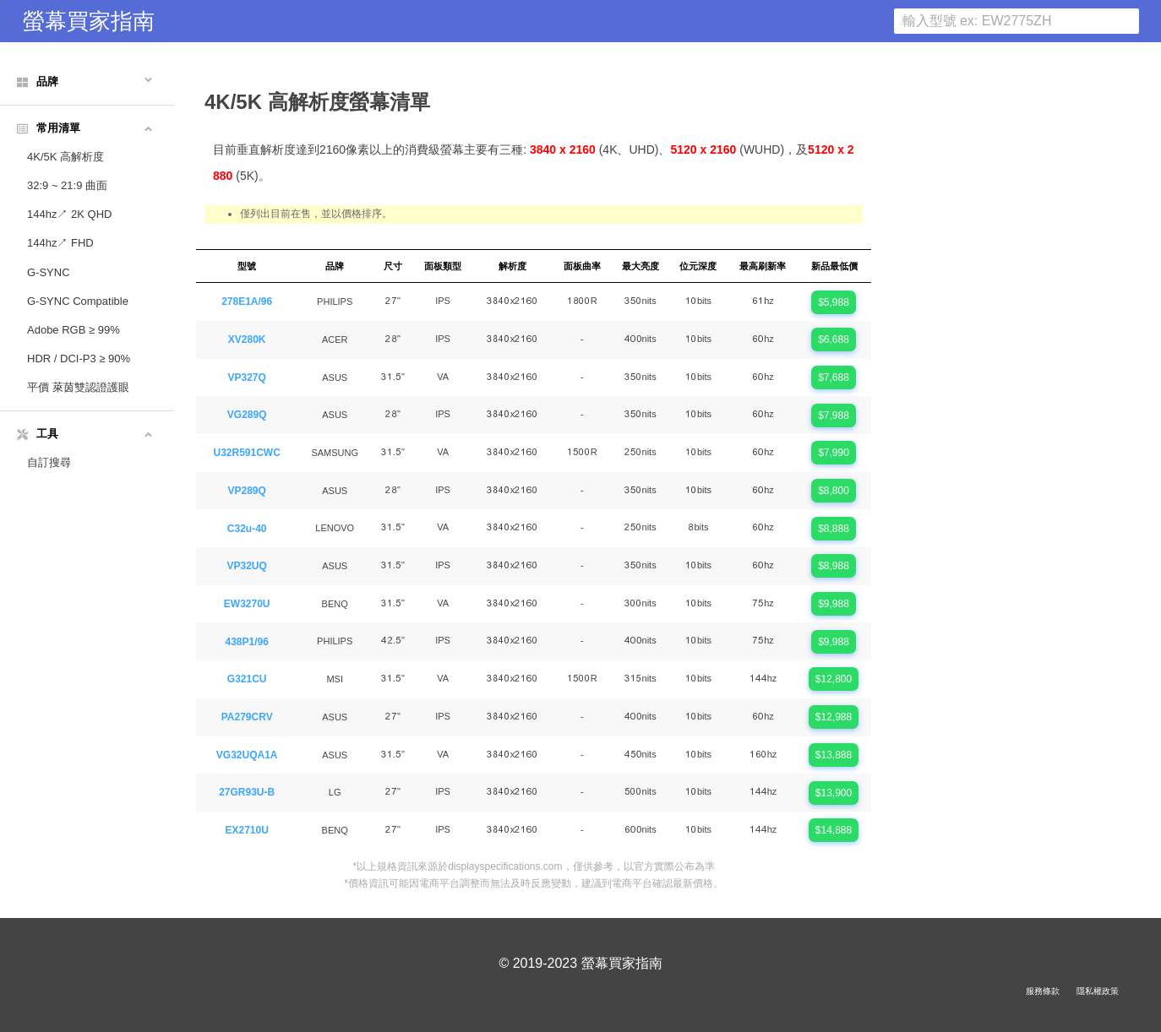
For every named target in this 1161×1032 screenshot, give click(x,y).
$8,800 (833, 491)
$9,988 (833, 604)
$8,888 (833, 529)
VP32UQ (247, 566)
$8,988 (833, 566)
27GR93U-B (247, 792)
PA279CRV (247, 717)
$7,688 (833, 377)
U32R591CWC (247, 453)
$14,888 (833, 830)
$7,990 (833, 453)
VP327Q (247, 377)
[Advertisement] (1016, 313)
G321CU (247, 679)
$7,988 (833, 415)
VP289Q (247, 491)
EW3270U (247, 604)
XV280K (247, 339)
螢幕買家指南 (89, 21)
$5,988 (833, 302)
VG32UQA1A (247, 755)
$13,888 (833, 755)
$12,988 (833, 717)
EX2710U (247, 830)
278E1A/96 (246, 301)
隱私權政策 (1098, 991)
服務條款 (1043, 991)
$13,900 (833, 793)
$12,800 (833, 679)
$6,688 (833, 339)
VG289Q (247, 415)
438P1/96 (246, 642)
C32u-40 (247, 529)
